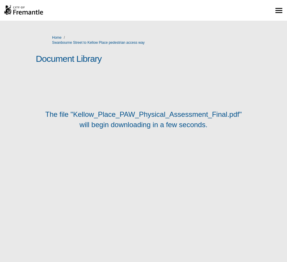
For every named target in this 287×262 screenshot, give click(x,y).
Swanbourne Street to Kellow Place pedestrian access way (98, 43)
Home (57, 37)
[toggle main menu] (279, 10)
